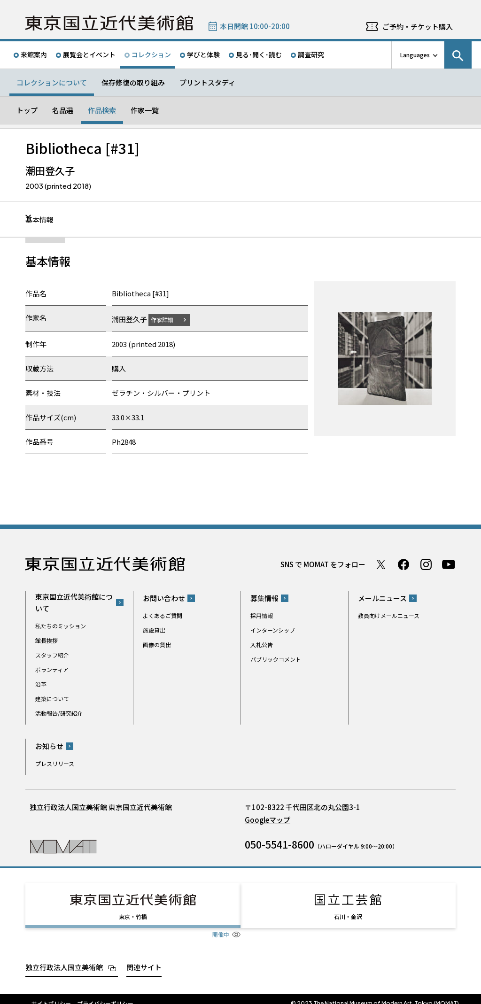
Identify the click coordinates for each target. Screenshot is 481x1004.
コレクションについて (51, 82)
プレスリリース (54, 763)
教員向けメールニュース (388, 615)
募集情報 (264, 598)
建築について (52, 698)
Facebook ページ (403, 564)
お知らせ (49, 746)
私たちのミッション (60, 625)
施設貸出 (154, 630)
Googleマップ (267, 820)
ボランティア (52, 669)
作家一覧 (145, 110)
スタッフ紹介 (52, 654)
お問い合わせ (164, 598)
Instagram (426, 564)
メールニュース (382, 598)
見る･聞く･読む (259, 54)
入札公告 (261, 645)
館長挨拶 (46, 640)
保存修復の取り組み (133, 82)
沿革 (41, 683)
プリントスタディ (207, 82)
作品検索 (102, 110)
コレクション (151, 54)
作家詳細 (167, 319)
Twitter (381, 564)
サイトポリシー (51, 994)
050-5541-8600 (279, 844)
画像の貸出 (157, 645)
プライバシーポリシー (105, 994)
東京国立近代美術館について (74, 602)
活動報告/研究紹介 (59, 713)
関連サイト (144, 958)
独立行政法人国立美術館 (64, 958)
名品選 (62, 110)
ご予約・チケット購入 (417, 26)
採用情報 (261, 615)
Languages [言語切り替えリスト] (415, 55)
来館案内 (34, 54)
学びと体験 (203, 54)
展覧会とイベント (89, 54)
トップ (27, 110)
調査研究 (311, 54)
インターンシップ (272, 630)
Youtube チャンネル (449, 564)
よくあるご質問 (162, 615)
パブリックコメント (275, 659)
